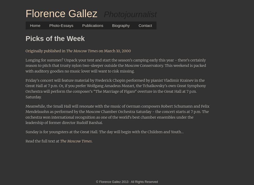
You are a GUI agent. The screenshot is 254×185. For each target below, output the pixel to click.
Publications (92, 25)
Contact (145, 25)
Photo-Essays (61, 25)
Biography (121, 25)
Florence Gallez (61, 13)
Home (35, 25)
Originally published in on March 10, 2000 (78, 51)
